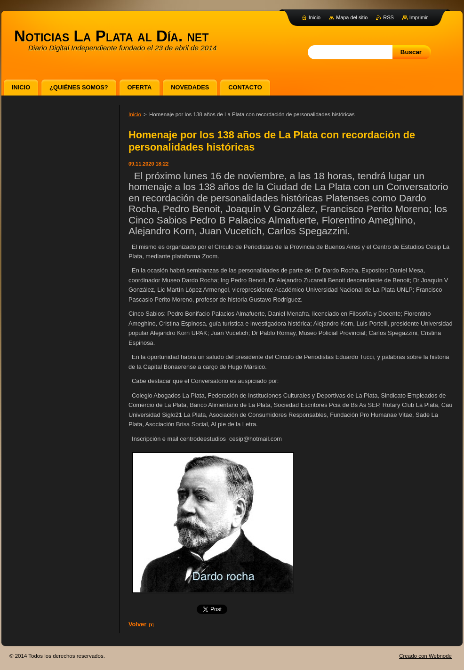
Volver (137, 624)
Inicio (134, 114)
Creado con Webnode (425, 656)
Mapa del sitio (352, 17)
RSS (388, 17)
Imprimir (418, 17)
